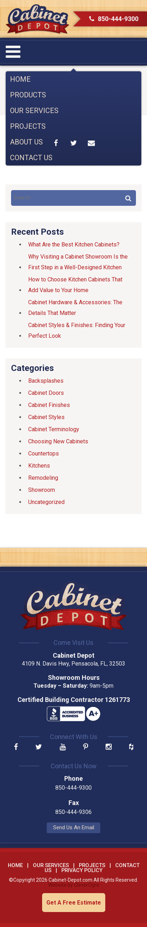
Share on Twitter (73, 143)
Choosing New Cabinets (58, 441)
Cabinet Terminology (53, 429)
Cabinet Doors (46, 392)
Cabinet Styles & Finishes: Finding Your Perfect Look (76, 330)
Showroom (41, 490)
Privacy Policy (81, 870)
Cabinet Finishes (49, 405)
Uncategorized (46, 502)
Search (128, 198)
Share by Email (91, 143)
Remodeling (43, 477)
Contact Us (31, 157)
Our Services (34, 110)
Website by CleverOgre (73, 885)
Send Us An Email (73, 827)
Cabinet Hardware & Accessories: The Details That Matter (75, 307)
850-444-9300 (113, 18)
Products (28, 95)
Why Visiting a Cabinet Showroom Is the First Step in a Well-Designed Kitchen (78, 262)
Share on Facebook (56, 143)
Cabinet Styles (46, 417)
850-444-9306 (73, 812)
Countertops (43, 453)
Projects (28, 126)
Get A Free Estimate (73, 902)
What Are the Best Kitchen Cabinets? (74, 244)
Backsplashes (46, 380)
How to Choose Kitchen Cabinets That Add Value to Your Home (75, 285)
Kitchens (39, 465)
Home (20, 79)
